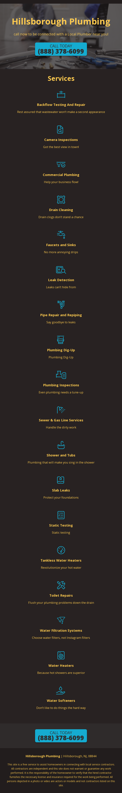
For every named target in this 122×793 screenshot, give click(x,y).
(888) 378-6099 (61, 49)
